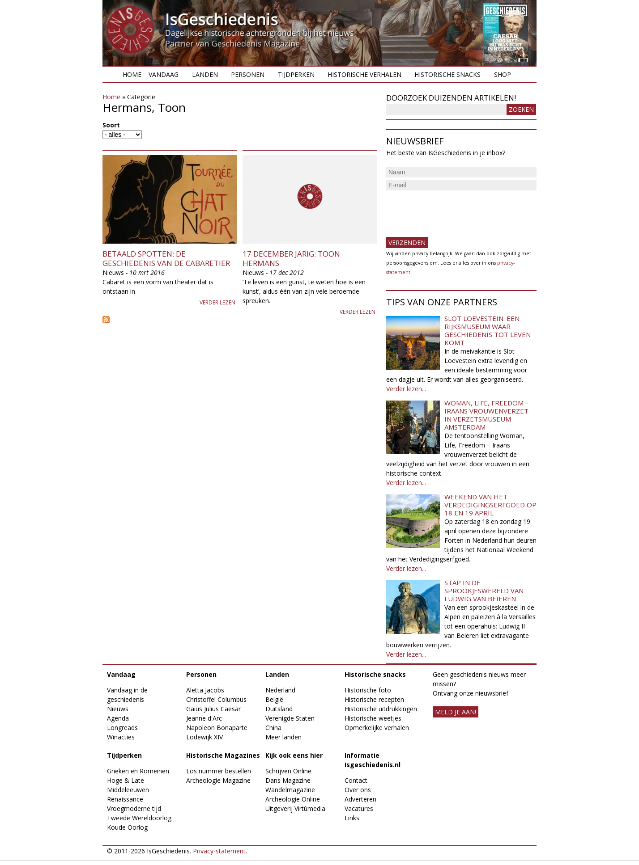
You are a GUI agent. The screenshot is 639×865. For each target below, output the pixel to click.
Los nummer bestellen (218, 771)
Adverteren (360, 799)
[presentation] (454, 210)
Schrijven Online (288, 771)
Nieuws (117, 709)
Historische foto (368, 690)
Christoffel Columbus (216, 699)
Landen (205, 74)
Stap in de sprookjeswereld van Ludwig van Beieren (484, 590)
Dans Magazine (288, 780)
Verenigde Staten (290, 718)
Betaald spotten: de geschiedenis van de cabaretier (166, 258)
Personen (247, 74)
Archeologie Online (292, 799)
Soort (111, 125)
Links (352, 818)
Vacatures (359, 808)
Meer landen (283, 737)
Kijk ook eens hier (294, 755)
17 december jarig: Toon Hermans (291, 258)
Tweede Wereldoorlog (139, 818)
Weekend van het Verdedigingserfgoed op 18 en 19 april (490, 504)
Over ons (358, 789)
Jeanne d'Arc (204, 718)
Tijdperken (296, 74)
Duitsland (279, 709)
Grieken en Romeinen (138, 771)
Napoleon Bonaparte (216, 727)
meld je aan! (455, 712)
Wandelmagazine (290, 789)
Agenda (118, 718)
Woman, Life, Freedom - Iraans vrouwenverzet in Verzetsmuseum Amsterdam (486, 414)
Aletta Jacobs (205, 690)
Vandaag (164, 74)
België (274, 699)
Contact (356, 780)
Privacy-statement (219, 851)
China (273, 727)
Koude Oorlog (127, 827)
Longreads (122, 727)
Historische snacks (447, 74)
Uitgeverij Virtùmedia (295, 808)
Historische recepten (374, 699)
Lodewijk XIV (204, 737)
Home (132, 74)
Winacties (121, 737)
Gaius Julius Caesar (213, 709)
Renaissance (125, 799)
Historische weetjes (373, 718)
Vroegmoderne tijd (134, 808)
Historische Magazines (223, 755)
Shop (502, 74)
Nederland (280, 690)
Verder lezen (217, 302)
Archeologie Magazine (218, 780)
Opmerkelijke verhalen (377, 727)
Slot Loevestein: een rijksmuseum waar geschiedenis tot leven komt (487, 330)
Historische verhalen (364, 74)
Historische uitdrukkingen (381, 709)
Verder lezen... (406, 388)
